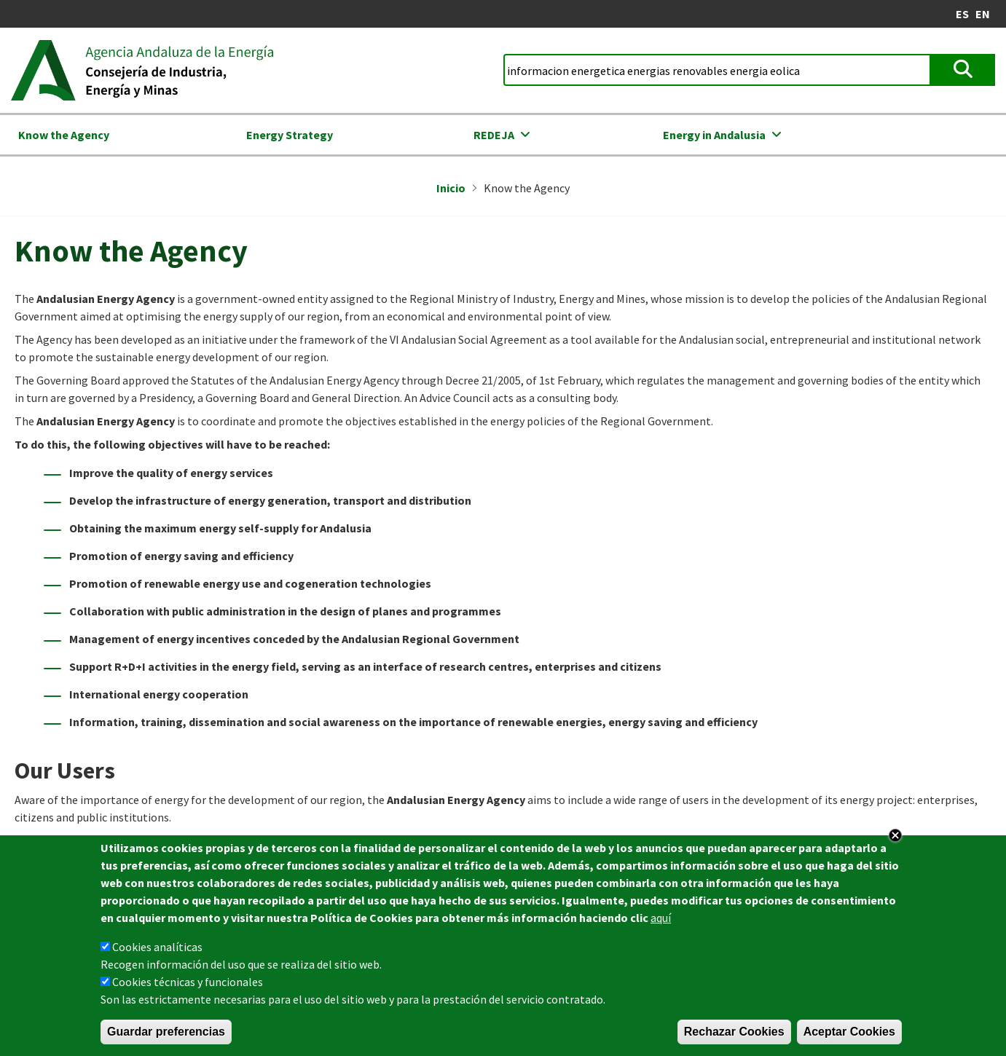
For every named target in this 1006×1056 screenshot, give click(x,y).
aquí (661, 917)
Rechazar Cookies (734, 1031)
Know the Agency (63, 134)
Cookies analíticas (157, 946)
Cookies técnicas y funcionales (187, 981)
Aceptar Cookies (849, 1031)
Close (895, 835)
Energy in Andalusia (714, 134)
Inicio (450, 188)
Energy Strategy (289, 134)
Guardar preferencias (166, 1031)
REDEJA (493, 134)
